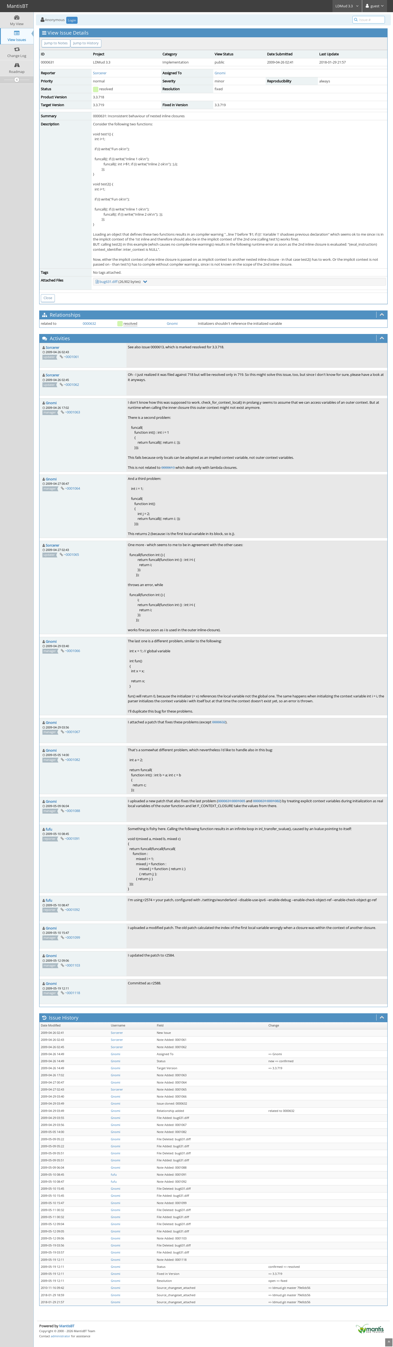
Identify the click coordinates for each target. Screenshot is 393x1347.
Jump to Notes (56, 43)
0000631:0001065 (231, 800)
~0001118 (72, 992)
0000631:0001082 (266, 800)
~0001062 (71, 384)
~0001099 (72, 937)
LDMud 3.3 (347, 6)
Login (72, 20)
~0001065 (71, 554)
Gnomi (220, 73)
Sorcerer (99, 73)
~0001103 (72, 965)
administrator (60, 1336)
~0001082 (72, 759)
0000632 (89, 323)
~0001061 (71, 356)
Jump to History (86, 43)
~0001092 (72, 909)
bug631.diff (108, 281)
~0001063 (72, 412)
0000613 (168, 467)
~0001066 (72, 650)
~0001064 (72, 488)
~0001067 (72, 731)
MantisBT (66, 1325)
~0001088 (72, 810)
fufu (49, 829)
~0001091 (72, 838)
